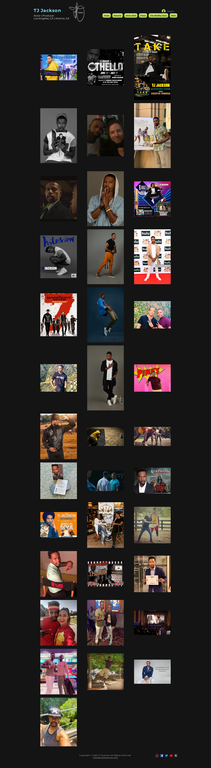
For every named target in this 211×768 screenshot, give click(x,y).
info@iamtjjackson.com (105, 757)
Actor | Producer (44, 15)
